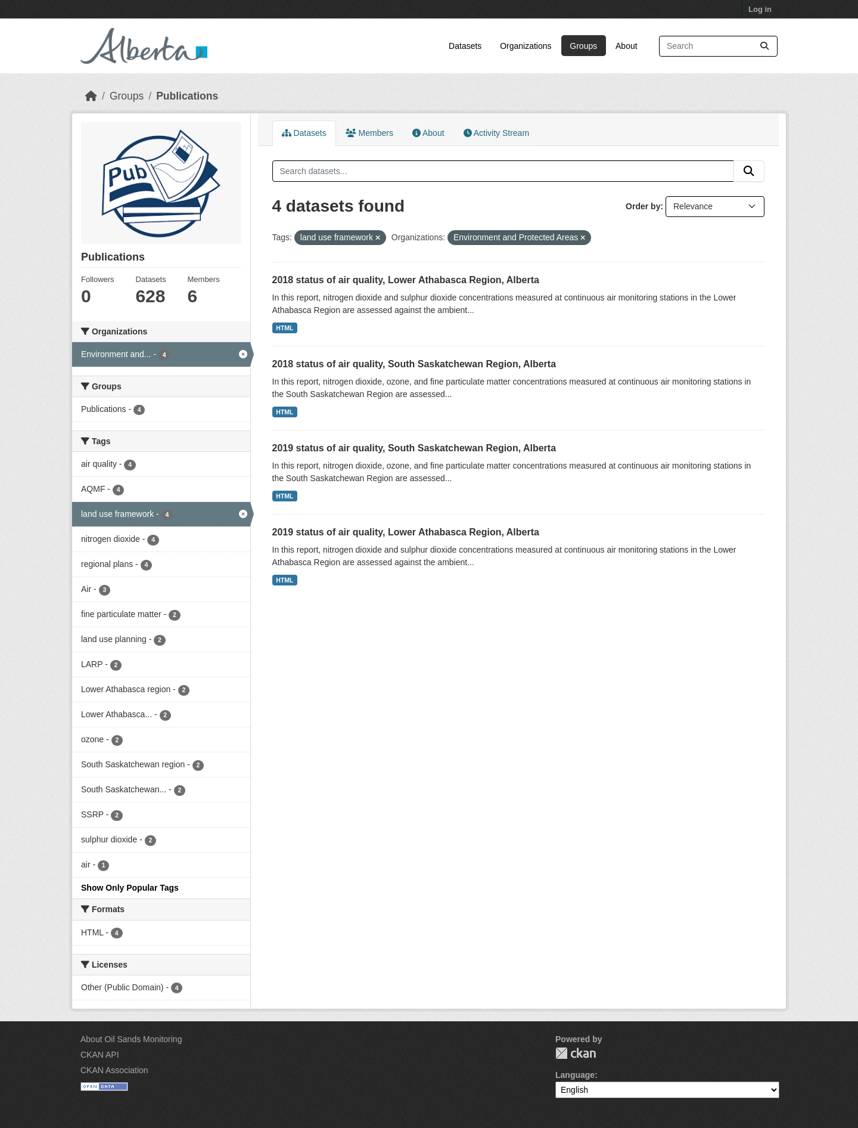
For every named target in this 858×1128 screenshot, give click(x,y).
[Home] (91, 96)
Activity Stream (496, 133)
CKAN (575, 1053)
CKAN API (99, 1054)
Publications (187, 96)
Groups (583, 46)
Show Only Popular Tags (130, 888)
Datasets (465, 46)
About (626, 46)
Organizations (525, 46)
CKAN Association (114, 1070)
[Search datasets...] (718, 46)
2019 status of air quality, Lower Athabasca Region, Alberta (405, 532)
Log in (760, 9)
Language (575, 1075)
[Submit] (764, 46)
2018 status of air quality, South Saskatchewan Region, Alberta (414, 364)
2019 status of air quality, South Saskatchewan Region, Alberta (414, 448)
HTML (284, 327)
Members (369, 133)
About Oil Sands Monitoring (131, 1039)
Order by (643, 206)
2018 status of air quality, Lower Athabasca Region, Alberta (405, 280)
